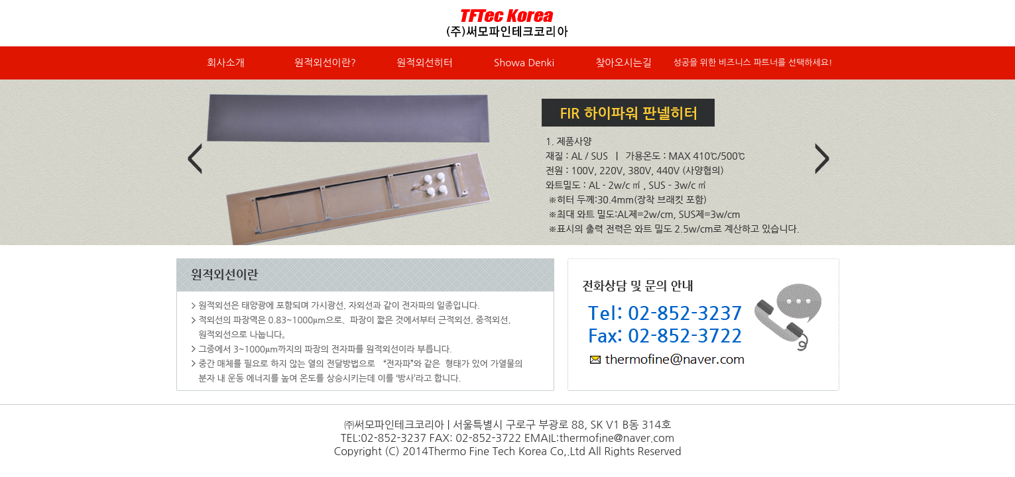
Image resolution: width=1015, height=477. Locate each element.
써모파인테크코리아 (508, 23)
